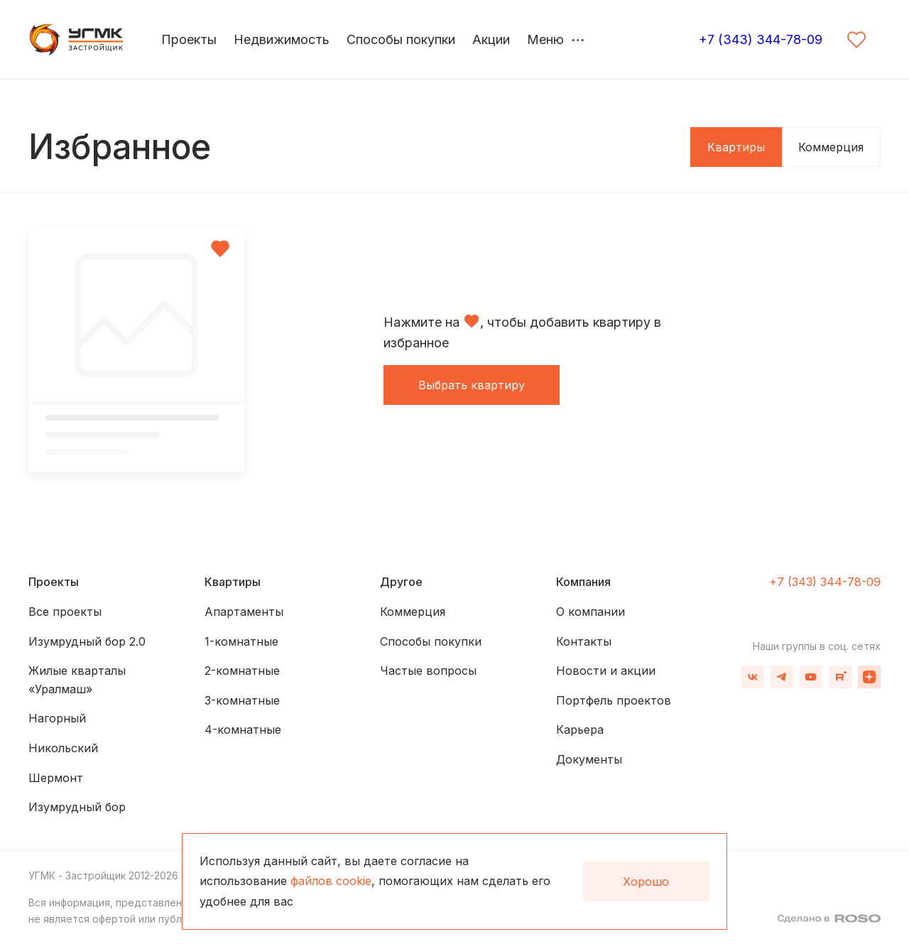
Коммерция (831, 147)
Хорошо (646, 881)
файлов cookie (330, 881)
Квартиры (736, 147)
